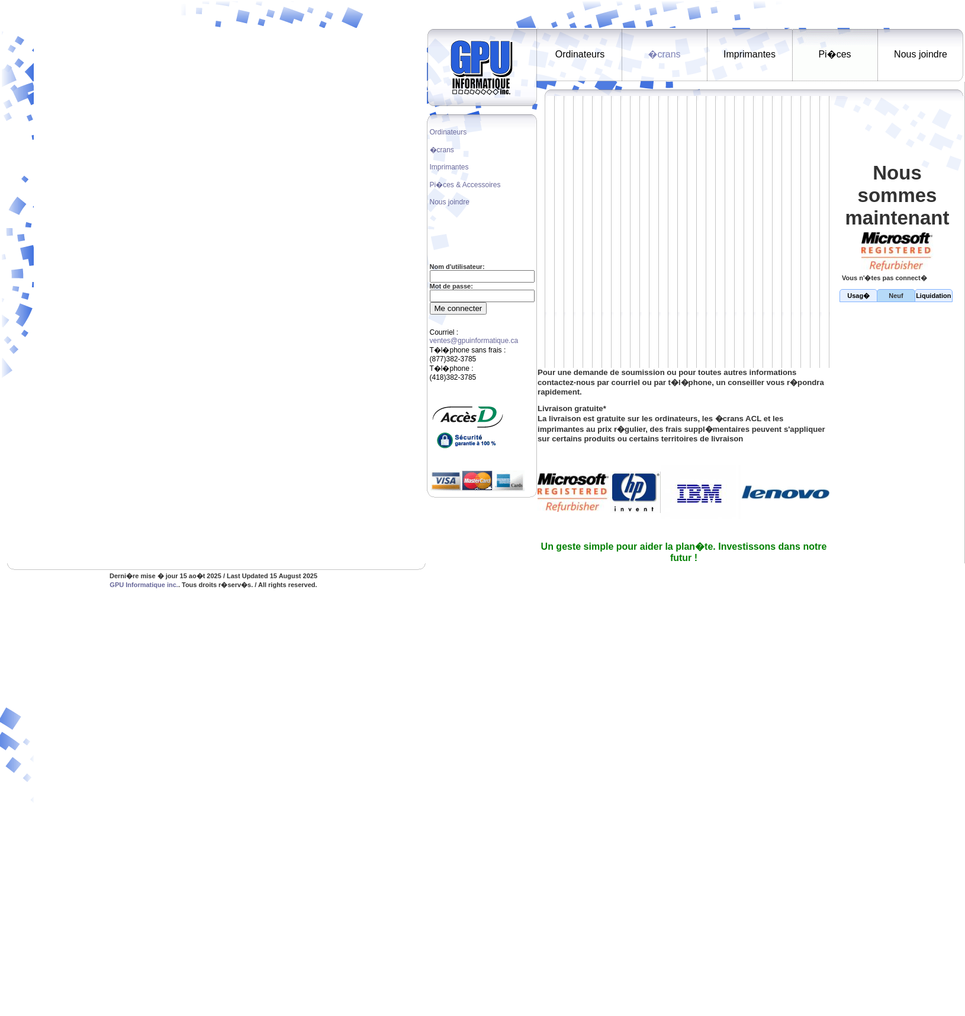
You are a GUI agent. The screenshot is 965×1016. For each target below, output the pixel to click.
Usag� (858, 295)
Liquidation (933, 295)
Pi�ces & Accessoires (465, 185)
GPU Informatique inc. (144, 584)
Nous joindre (449, 202)
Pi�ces (834, 54)
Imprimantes (449, 167)
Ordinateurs (448, 132)
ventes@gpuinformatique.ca (474, 340)
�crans (442, 150)
